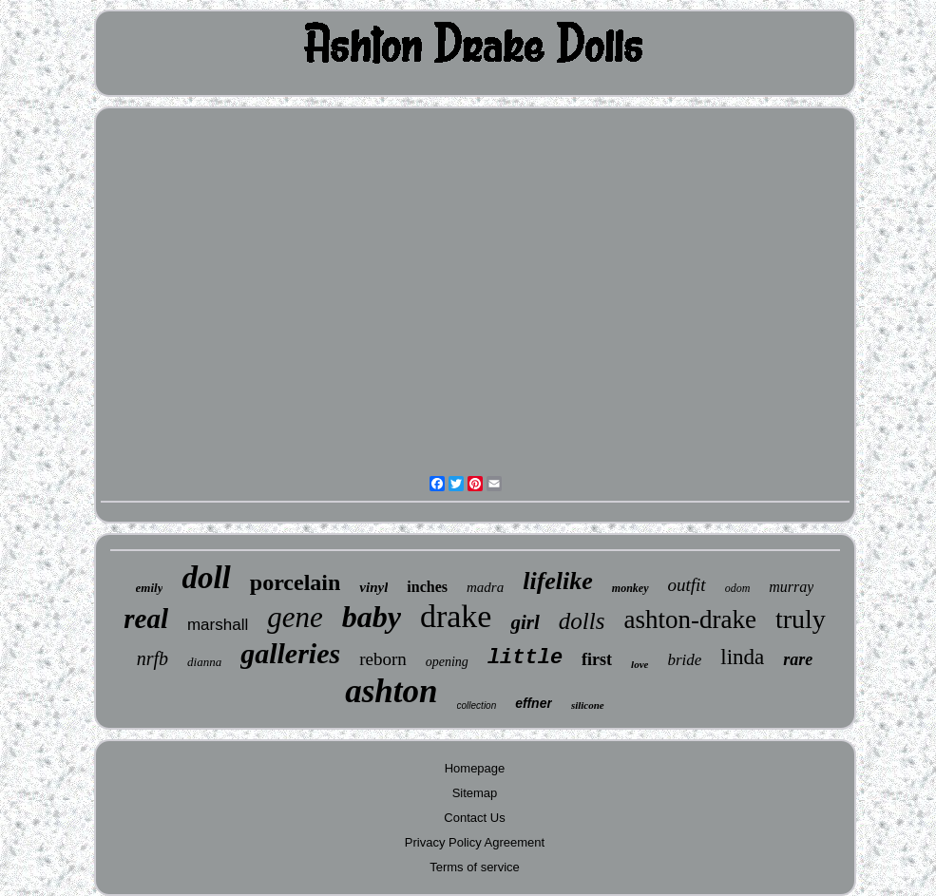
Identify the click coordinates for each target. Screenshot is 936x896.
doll (205, 578)
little (525, 658)
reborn (383, 659)
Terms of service (475, 867)
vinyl (373, 587)
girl (524, 622)
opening (447, 662)
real (146, 618)
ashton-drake (689, 619)
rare (797, 659)
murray (791, 587)
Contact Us (474, 817)
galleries (290, 653)
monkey (630, 588)
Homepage (475, 768)
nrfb (152, 658)
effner (533, 703)
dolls (582, 621)
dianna (204, 662)
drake (456, 616)
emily (149, 588)
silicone (587, 705)
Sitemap (475, 793)
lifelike (558, 581)
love (639, 664)
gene (295, 617)
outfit (687, 585)
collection (477, 705)
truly (800, 619)
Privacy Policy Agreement (474, 842)
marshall (217, 625)
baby (371, 617)
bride (684, 660)
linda (742, 657)
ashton (391, 691)
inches (427, 587)
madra (485, 587)
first (597, 659)
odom (738, 588)
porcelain (295, 582)
